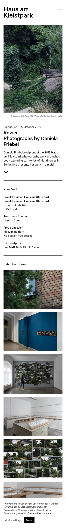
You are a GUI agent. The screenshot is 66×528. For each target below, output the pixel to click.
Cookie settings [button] (13, 520)
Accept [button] (29, 520)
